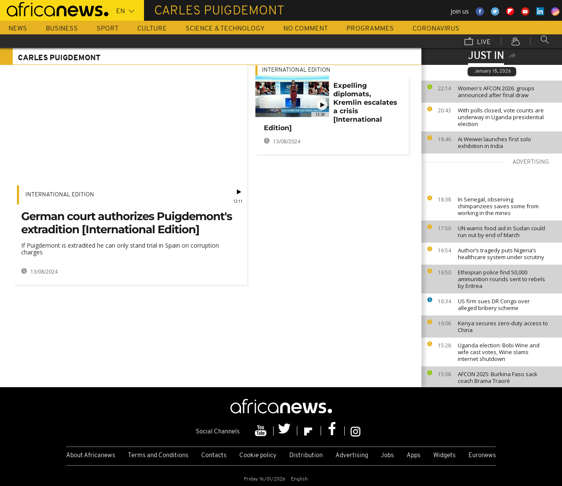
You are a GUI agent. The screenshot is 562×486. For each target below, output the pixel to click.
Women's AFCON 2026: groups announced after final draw (496, 91)
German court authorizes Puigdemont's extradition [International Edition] (126, 222)
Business (62, 28)
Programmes (370, 28)
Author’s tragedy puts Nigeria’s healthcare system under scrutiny (501, 253)
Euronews (482, 455)
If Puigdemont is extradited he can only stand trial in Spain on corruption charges (120, 248)
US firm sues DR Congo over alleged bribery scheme (494, 304)
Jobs (387, 455)
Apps (414, 455)
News (17, 28)
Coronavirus (436, 28)
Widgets (444, 455)
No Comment (305, 28)
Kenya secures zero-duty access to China (503, 326)
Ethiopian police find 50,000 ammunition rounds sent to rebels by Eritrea (501, 279)
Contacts (214, 455)
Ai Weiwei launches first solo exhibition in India (494, 142)
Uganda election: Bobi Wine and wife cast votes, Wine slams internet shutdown (499, 352)
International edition (59, 195)
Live (478, 42)
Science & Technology (225, 28)
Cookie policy (258, 455)
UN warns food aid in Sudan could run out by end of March (501, 231)
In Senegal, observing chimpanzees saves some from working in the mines (498, 206)
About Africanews (90, 455)
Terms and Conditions (158, 455)
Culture (152, 28)
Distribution (306, 455)
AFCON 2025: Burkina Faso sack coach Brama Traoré (497, 377)
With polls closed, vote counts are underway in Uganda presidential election (501, 117)
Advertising (351, 455)
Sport (108, 28)
